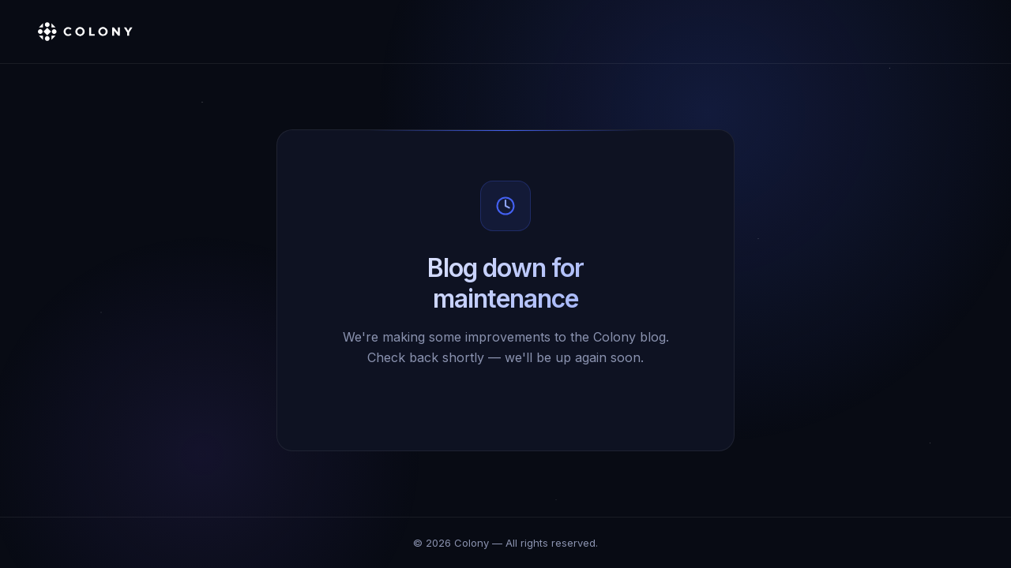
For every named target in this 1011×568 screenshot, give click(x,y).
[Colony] (85, 31)
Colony (471, 542)
